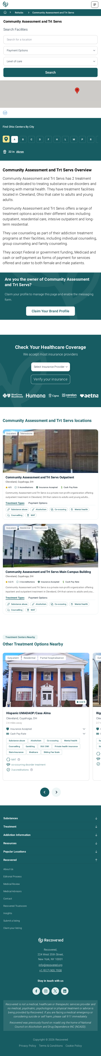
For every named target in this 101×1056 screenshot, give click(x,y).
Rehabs (19, 12)
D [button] (40, 139)
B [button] (23, 139)
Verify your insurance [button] (50, 379)
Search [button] (50, 72)
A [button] (14, 139)
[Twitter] (55, 991)
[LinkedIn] (64, 991)
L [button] (65, 139)
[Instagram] (45, 991)
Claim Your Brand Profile (50, 311)
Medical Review (11, 884)
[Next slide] (56, 792)
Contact (7, 898)
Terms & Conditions (51, 1045)
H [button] (57, 139)
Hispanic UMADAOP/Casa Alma (28, 713)
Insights (7, 913)
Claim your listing (12, 928)
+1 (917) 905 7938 (50, 970)
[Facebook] (36, 991)
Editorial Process (12, 876)
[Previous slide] (44, 792)
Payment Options (37, 503)
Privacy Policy (27, 1045)
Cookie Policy (74, 1045)
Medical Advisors (12, 891)
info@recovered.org (50, 965)
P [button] (82, 139)
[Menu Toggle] (94, 4)
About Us (8, 869)
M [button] (74, 139)
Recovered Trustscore (15, 906)
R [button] (91, 139)
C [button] (31, 139)
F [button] (48, 139)
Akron (20, 151)
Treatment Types (15, 503)
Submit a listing (11, 920)
